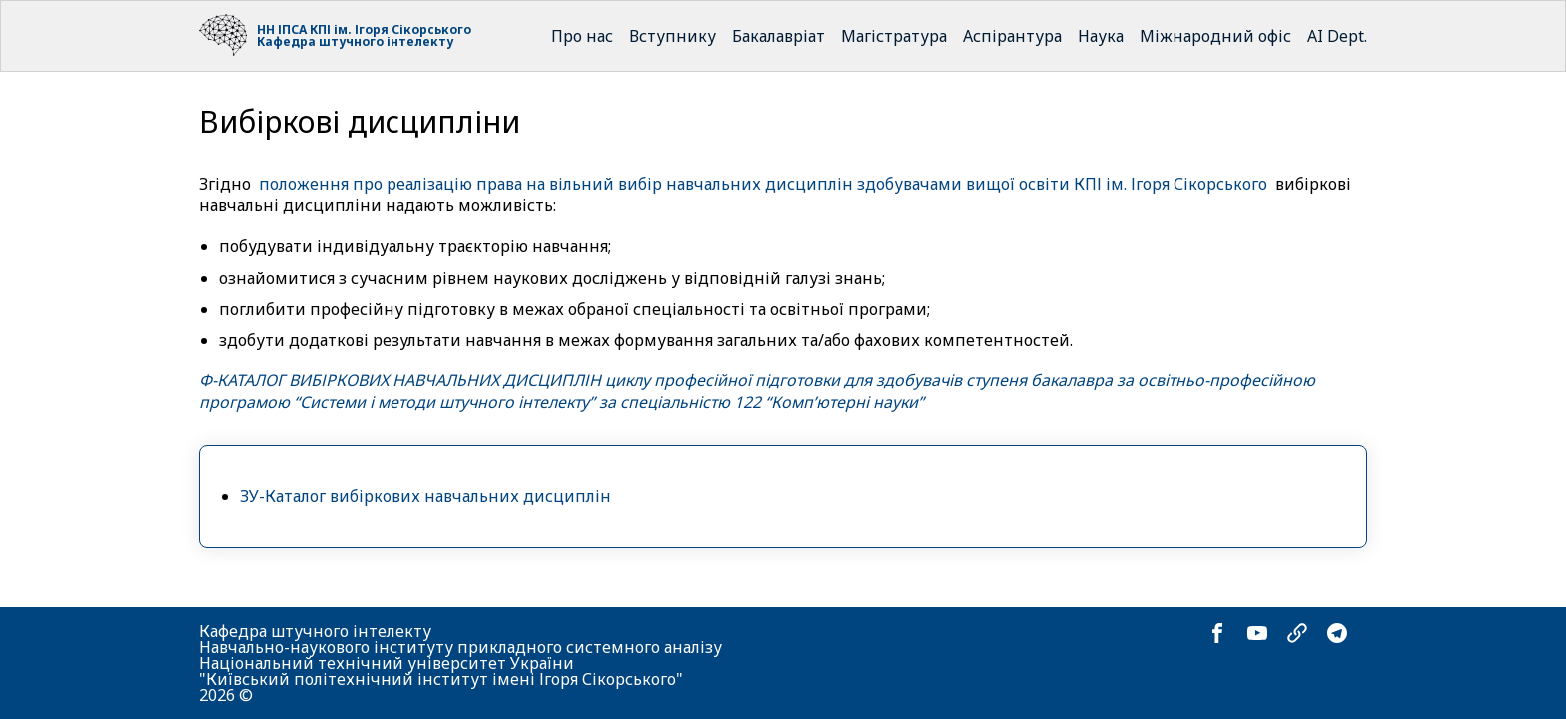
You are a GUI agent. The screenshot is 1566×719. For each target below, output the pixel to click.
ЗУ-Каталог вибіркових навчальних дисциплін (425, 496)
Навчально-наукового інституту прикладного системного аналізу (460, 647)
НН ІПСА (282, 29)
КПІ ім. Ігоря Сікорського (390, 29)
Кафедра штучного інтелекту (355, 41)
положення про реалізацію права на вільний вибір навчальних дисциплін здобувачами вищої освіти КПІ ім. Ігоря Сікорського (763, 184)
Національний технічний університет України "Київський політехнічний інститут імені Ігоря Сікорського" (441, 671)
